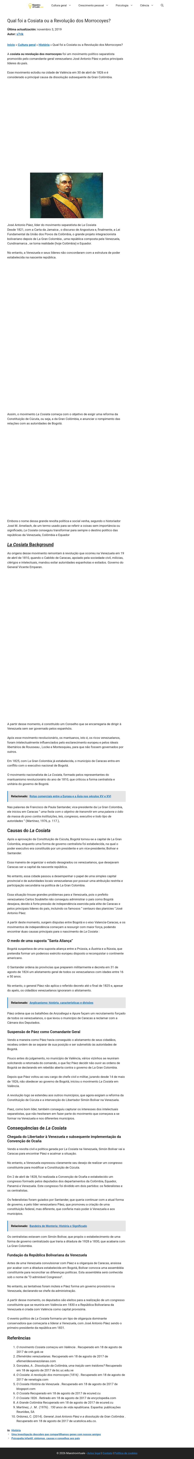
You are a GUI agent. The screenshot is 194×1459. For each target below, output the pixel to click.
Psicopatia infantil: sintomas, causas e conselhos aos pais (45, 1438)
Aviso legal (94, 1453)
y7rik (19, 34)
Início (11, 45)
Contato (107, 1453)
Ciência (148, 5)
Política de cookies (125, 1453)
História (44, 45)
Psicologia (126, 5)
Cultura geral (63, 5)
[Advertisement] (66, 109)
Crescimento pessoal (95, 5)
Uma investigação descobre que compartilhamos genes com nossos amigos (56, 1434)
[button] (162, 5)
